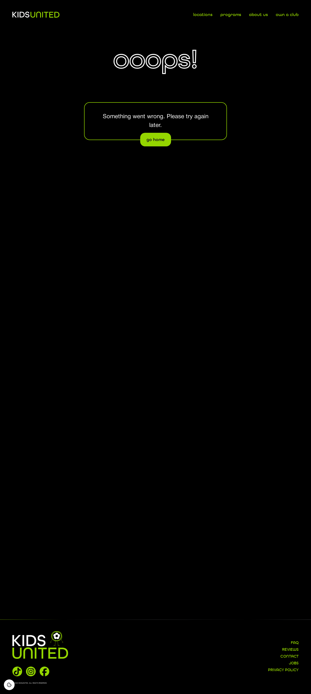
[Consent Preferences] (9, 684)
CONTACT (289, 657)
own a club (287, 15)
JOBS (294, 663)
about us (258, 15)
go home (156, 139)
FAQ (295, 643)
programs (230, 15)
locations (203, 15)
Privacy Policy (283, 670)
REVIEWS (290, 650)
